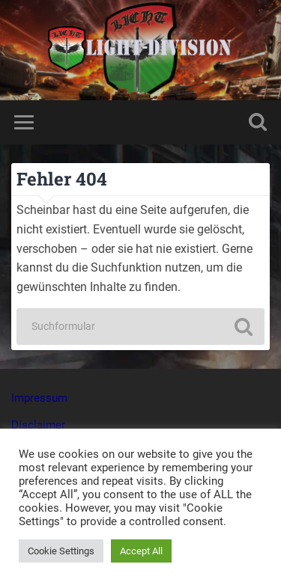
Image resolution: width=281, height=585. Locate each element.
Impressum (39, 398)
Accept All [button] (141, 551)
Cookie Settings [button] (61, 551)
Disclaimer (38, 425)
